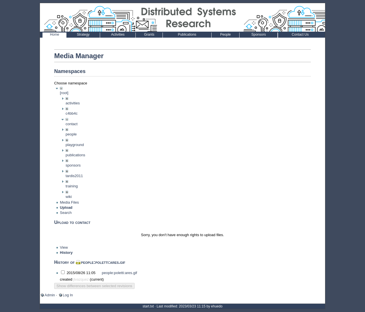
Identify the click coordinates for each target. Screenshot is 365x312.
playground (75, 145)
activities (73, 103)
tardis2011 (74, 176)
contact (72, 124)
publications (75, 155)
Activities (117, 35)
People (225, 35)
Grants (149, 35)
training (72, 186)
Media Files (69, 208)
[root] (64, 93)
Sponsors (258, 35)
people (71, 134)
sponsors (73, 165)
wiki (69, 197)
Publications (187, 35)
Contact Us (300, 35)
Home (54, 35)
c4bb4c (72, 113)
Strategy (83, 35)
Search (66, 218)
